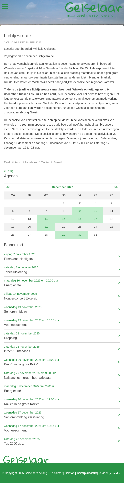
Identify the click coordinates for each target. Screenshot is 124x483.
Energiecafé (62, 283)
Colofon (69, 473)
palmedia (114, 472)
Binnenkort (13, 245)
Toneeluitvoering (62, 269)
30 (79, 234)
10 (95, 210)
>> (116, 187)
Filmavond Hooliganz (62, 256)
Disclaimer (55, 473)
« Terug (9, 171)
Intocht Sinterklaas (62, 349)
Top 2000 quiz (62, 441)
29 (63, 234)
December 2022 (62, 187)
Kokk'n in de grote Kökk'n (62, 362)
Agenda (11, 176)
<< (8, 187)
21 (46, 226)
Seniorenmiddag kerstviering (62, 415)
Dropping (62, 335)
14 (46, 218)
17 (95, 218)
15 (63, 218)
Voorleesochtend (62, 322)
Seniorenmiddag (62, 309)
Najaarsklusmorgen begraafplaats (62, 375)
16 (79, 218)
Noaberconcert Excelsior (62, 296)
